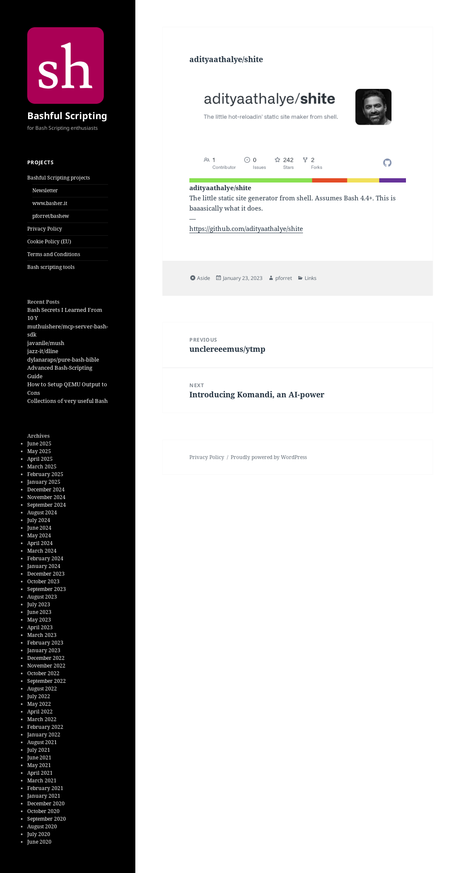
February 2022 (45, 726)
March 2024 (42, 550)
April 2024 (40, 543)
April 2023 (40, 627)
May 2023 (39, 619)
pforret (283, 278)
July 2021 (38, 749)
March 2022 (42, 719)
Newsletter (45, 190)
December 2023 (46, 573)
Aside (203, 278)
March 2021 (42, 780)
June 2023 (39, 612)
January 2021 (43, 795)
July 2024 (38, 520)
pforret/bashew (50, 216)
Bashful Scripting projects (58, 177)
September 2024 (46, 504)
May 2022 (39, 704)
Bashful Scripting (67, 115)
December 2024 (46, 489)
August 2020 (42, 826)
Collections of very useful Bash (67, 401)
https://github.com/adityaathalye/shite (246, 228)
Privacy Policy (44, 228)
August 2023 (42, 596)
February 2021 (45, 788)
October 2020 (43, 811)
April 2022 (40, 711)
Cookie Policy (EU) (49, 241)
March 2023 (42, 635)
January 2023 (43, 650)
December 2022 (46, 658)
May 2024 (39, 535)
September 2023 (46, 589)
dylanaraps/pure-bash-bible (63, 359)
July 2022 (38, 696)
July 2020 (38, 834)
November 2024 (46, 497)
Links (311, 278)
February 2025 (45, 474)
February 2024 (45, 558)
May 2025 (39, 451)
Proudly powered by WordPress (269, 457)
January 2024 (43, 566)
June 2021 (39, 757)
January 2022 (43, 734)
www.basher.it (49, 203)
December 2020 (46, 803)
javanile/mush (45, 343)
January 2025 (43, 481)
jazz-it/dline (42, 351)
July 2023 (38, 604)
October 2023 (43, 581)
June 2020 (39, 841)
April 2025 (40, 458)
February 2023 (45, 642)
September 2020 (46, 818)
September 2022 (46, 681)
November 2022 (46, 665)
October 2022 (43, 673)
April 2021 (40, 772)
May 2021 (39, 765)
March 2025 (42, 466)
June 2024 (39, 527)
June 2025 (39, 443)
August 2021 (42, 742)
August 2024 (42, 512)
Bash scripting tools (50, 267)
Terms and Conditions (53, 254)
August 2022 (42, 688)
